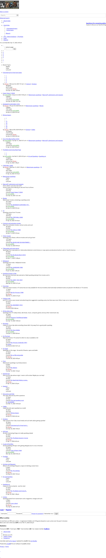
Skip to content (4, 12)
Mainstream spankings (35, 95)
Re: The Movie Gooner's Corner (19, 438)
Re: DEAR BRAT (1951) (17, 305)
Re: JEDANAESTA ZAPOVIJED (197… (20, 205)
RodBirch (47, 529)
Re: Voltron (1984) (16, 230)
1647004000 (11, 402)
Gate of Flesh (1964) (16, 450)
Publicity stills (6, 298)
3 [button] (3, 54)
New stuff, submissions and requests (52, 95)
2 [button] (3, 52)
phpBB (9, 544)
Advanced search (4, 18)
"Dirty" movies (7, 236)
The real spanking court (17, 400)
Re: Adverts (14, 368)
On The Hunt (6, 336)
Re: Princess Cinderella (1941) (19, 342)
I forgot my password (37, 513)
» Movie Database (11, 36)
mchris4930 (8, 95)
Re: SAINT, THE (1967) (17, 280)
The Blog (5, 456)
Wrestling (5, 323)
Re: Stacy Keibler (15, 330)
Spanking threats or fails (9, 273)
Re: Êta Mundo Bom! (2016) (18, 255)
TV (41, 167)
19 (6, 128)
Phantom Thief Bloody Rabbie (19, 317)
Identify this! (6, 374)
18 (6, 126)
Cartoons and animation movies (12, 223)
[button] (3, 45)
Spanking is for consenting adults (96, 23)
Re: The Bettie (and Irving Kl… (19, 491)
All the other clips (8, 311)
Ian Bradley (34, 541)
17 (6, 125)
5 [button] (3, 57)
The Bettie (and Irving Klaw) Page (12, 150)
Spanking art (42, 156)
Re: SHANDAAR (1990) (17, 267)
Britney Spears (7, 115)
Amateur (34, 84)
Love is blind (14, 503)
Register (9, 510)
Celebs (33, 129)
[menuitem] (3, 22)
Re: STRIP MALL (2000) (17, 217)
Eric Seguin (13, 541)
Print (4, 361)
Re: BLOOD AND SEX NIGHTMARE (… (20, 242)
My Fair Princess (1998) (17, 292)
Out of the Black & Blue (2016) (11, 139)
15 (6, 121)
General (28, 84)
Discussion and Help (8, 394)
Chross (6, 84)
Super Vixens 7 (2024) (9, 93)
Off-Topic (5, 431)
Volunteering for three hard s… (19, 425)
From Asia (5, 286)
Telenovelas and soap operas (11, 248)
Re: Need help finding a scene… (19, 380)
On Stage (5, 348)
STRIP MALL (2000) (8, 165)
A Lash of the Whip (8, 444)
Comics (5, 497)
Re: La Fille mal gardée (17, 355)
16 (6, 123)
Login (2, 510)
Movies (41, 106)
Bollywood (6, 261)
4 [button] (3, 55)
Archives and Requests (9, 464)
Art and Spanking (33, 156)
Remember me (49, 513)
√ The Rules (20, 36)
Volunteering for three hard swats (12, 72)
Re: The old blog (15, 471)
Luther (9, 344)
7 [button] (3, 60)
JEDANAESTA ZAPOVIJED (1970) (11, 104)
